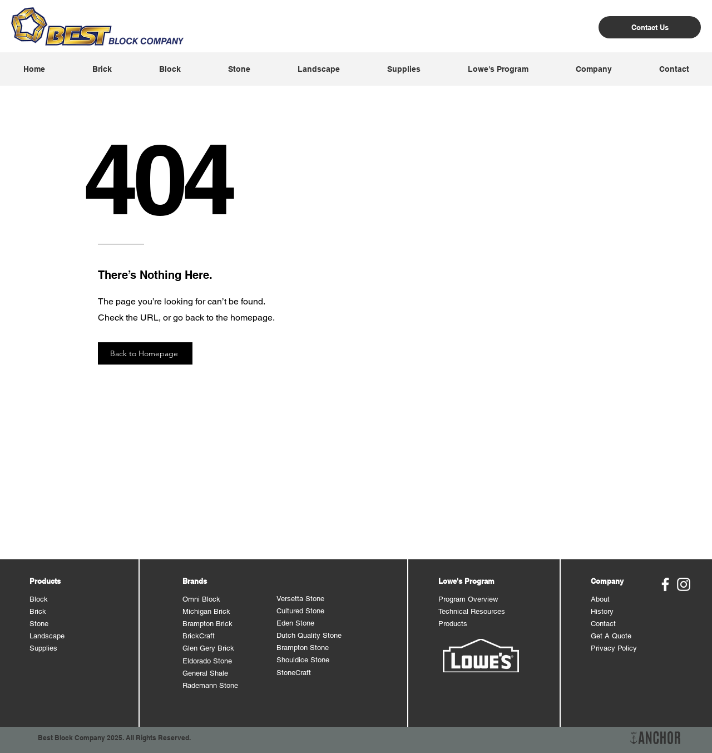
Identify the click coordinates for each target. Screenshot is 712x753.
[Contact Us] (650, 27)
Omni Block (201, 599)
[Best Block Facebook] (665, 584)
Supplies (43, 648)
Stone (38, 623)
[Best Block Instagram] (684, 584)
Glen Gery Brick (208, 648)
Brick (37, 611)
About (600, 599)
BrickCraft (198, 636)
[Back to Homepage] (145, 353)
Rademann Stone (210, 685)
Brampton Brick (207, 623)
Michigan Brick (206, 611)
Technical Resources (471, 611)
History (602, 611)
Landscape (47, 636)
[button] (101, 69)
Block (38, 599)
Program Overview (468, 599)
